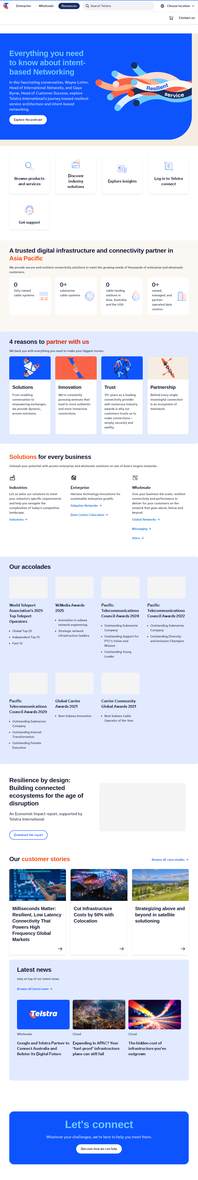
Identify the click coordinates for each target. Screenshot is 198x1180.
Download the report (28, 835)
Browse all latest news (35, 989)
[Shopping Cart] (171, 18)
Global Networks (146, 519)
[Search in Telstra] (118, 6)
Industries (18, 519)
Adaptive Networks (86, 506)
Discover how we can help (99, 1149)
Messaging (141, 529)
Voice (138, 538)
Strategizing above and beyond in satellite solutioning (160, 914)
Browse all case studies (170, 860)
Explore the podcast (28, 120)
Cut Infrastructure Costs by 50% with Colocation (94, 914)
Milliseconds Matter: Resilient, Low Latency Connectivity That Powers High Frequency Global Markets (36, 924)
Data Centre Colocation (89, 515)
